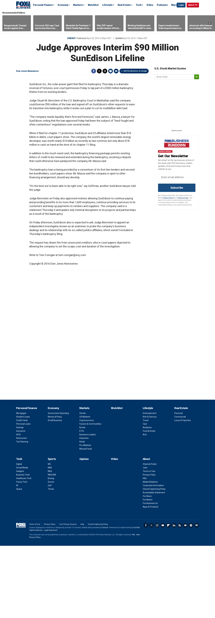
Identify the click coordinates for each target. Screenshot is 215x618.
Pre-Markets (85, 517)
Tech (138, 5)
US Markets (84, 489)
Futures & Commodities (90, 496)
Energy (71, 38)
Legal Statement (50, 602)
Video (149, 5)
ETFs (81, 503)
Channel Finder (150, 536)
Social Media (22, 540)
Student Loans (23, 489)
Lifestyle (107, 5)
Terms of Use (183, 198)
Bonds (82, 499)
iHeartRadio (196, 597)
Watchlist (93, 5)
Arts (145, 507)
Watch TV (192, 5)
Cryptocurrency (86, 492)
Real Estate (124, 5)
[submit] (196, 76)
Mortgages (21, 485)
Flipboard (168, 597)
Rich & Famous (150, 489)
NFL (49, 536)
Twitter (99, 71)
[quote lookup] (174, 76)
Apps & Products (150, 579)
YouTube (162, 597)
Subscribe (176, 187)
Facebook (93, 71)
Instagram (157, 597)
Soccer (51, 554)
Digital (19, 536)
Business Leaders (87, 507)
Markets (78, 5)
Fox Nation (148, 572)
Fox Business (23, 5)
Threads (105, 71)
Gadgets (20, 543)
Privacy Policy (168, 198)
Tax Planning (22, 514)
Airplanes (147, 499)
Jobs (145, 540)
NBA (50, 540)
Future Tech (21, 554)
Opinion (84, 531)
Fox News (147, 568)
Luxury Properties (182, 492)
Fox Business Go (150, 575)
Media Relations (150, 554)
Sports (52, 531)
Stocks (82, 485)
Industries (84, 510)
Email (116, 71)
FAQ (145, 550)
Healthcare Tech (23, 550)
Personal (178, 485)
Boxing (51, 550)
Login (181, 5)
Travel (146, 492)
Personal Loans (23, 496)
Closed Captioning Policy (154, 561)
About (146, 531)
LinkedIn (174, 597)
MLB (50, 543)
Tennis (51, 561)
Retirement (21, 510)
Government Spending (58, 485)
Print (110, 71)
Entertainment (149, 485)
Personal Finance (43, 5)
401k (18, 507)
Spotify (191, 597)
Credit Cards (22, 492)
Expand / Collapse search (174, 5)
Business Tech (23, 547)
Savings (20, 499)
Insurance (20, 503)
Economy (63, 5)
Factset (105, 600)
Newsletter (185, 597)
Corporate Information (153, 557)
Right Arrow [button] (209, 23)
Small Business (55, 492)
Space (19, 561)
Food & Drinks (149, 503)
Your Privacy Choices (68, 596)
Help (82, 596)
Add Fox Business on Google (135, 71)
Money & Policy (55, 489)
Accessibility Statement (154, 565)
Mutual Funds (85, 521)
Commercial (180, 489)
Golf (50, 557)
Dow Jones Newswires (27, 71)
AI (17, 557)
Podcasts (162, 5)
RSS (179, 597)
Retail (82, 514)
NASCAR (52, 547)
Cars (145, 496)
